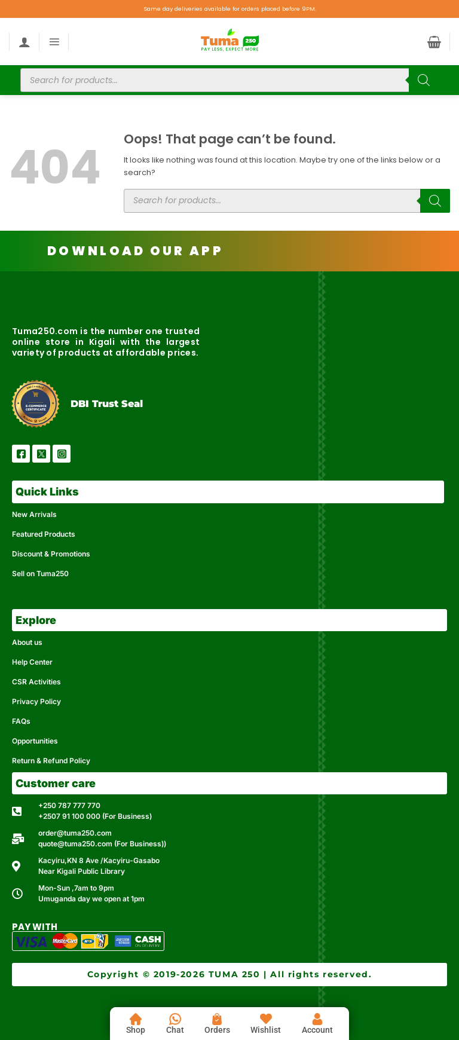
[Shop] (136, 1019)
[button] (54, 41)
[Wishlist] (266, 1019)
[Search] (424, 80)
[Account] (317, 1019)
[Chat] (175, 1019)
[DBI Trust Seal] (36, 404)
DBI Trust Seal (107, 403)
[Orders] (217, 1019)
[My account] (24, 42)
